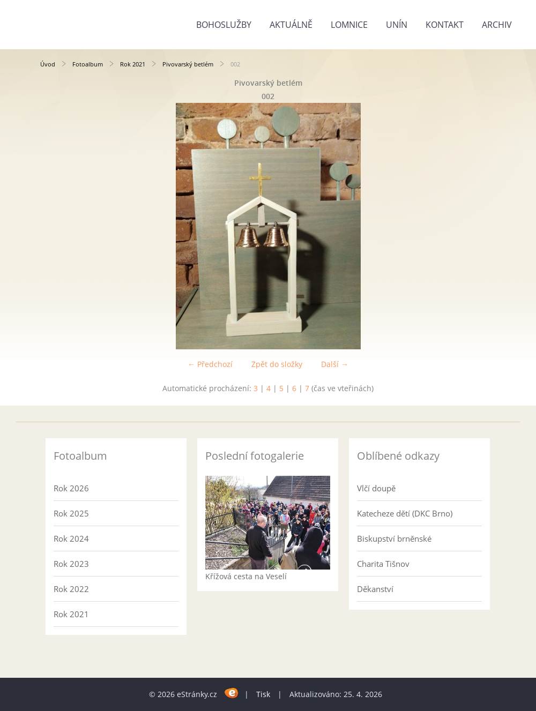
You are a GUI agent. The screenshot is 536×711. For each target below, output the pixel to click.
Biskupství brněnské (394, 538)
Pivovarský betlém (187, 64)
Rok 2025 (71, 513)
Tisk (263, 694)
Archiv (497, 25)
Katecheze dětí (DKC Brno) (404, 513)
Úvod (47, 64)
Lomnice (349, 25)
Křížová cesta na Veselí (246, 576)
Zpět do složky (276, 364)
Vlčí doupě (376, 488)
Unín (396, 25)
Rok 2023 (71, 563)
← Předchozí (210, 364)
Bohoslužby (223, 25)
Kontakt (445, 25)
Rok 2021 (132, 64)
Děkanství (375, 588)
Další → (334, 364)
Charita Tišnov (383, 563)
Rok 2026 (71, 488)
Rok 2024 (71, 538)
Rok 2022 (71, 588)
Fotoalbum (87, 64)
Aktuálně (291, 25)
